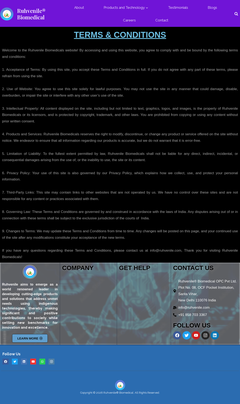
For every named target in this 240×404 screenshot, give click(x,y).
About (79, 7)
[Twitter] (15, 361)
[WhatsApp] (42, 361)
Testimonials (178, 7)
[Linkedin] (24, 361)
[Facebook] (5, 361)
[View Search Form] (236, 14)
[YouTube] (33, 361)
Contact (161, 20)
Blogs (212, 7)
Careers (129, 20)
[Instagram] (51, 361)
